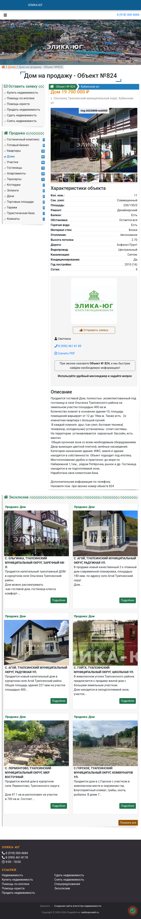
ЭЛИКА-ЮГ (35, 5)
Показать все (128, 822)
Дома (12, 67)
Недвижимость (12, 875)
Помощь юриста (13, 888)
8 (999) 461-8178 (15, 857)
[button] (94, 139)
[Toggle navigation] (4, 14)
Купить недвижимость (17, 879)
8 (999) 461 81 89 (68, 346)
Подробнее (58, 600)
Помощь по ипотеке (15, 884)
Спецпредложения (67, 884)
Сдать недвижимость (69, 875)
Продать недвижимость (18, 892)
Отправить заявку (94, 330)
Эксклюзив (62, 888)
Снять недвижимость (69, 879)
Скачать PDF (65, 353)
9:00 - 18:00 (11, 862)
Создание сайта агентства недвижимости (77, 906)
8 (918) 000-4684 (128, 14)
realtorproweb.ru (90, 912)
